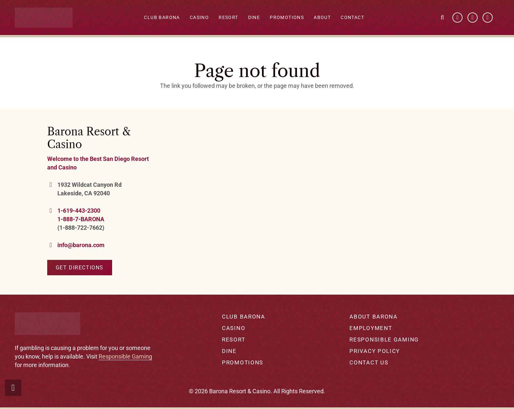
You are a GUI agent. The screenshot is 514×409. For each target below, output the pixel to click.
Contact (357, 18)
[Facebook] (457, 18)
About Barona (373, 316)
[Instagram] (488, 18)
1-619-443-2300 (78, 210)
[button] (442, 18)
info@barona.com (81, 245)
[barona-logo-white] (48, 18)
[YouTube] (472, 18)
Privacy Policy (374, 351)
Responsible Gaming (125, 356)
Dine (258, 18)
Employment (370, 328)
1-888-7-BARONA (80, 219)
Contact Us (368, 362)
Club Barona (166, 18)
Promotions (291, 18)
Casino (203, 18)
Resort (233, 18)
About (326, 18)
